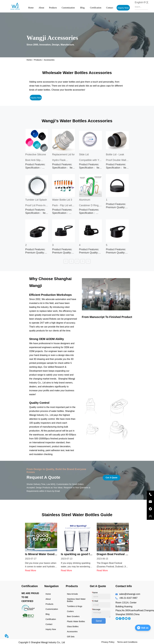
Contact (109, 7)
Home (31, 7)
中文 (146, 2)
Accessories (49, 60)
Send (99, 617)
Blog (82, 7)
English (139, 2)
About (41, 7)
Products (53, 7)
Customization (68, 7)
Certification (95, 7)
